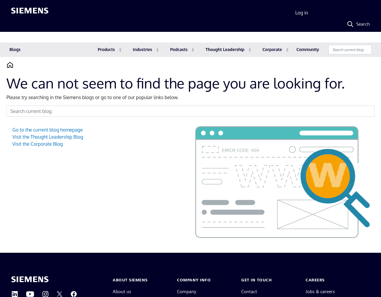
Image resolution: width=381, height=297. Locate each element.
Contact (249, 291)
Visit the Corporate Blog (37, 144)
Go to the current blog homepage (47, 130)
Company (186, 291)
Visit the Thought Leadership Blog (47, 137)
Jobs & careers (320, 291)
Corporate (272, 49)
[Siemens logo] (29, 13)
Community (307, 49)
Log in (301, 13)
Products (106, 49)
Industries (142, 49)
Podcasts (179, 49)
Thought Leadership (225, 49)
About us (122, 291)
